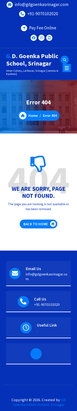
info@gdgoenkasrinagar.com (42, 4)
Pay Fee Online (42, 28)
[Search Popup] (65, 60)
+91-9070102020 (42, 13)
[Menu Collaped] (67, 68)
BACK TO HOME (39, 224)
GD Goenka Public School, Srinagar (39, 402)
